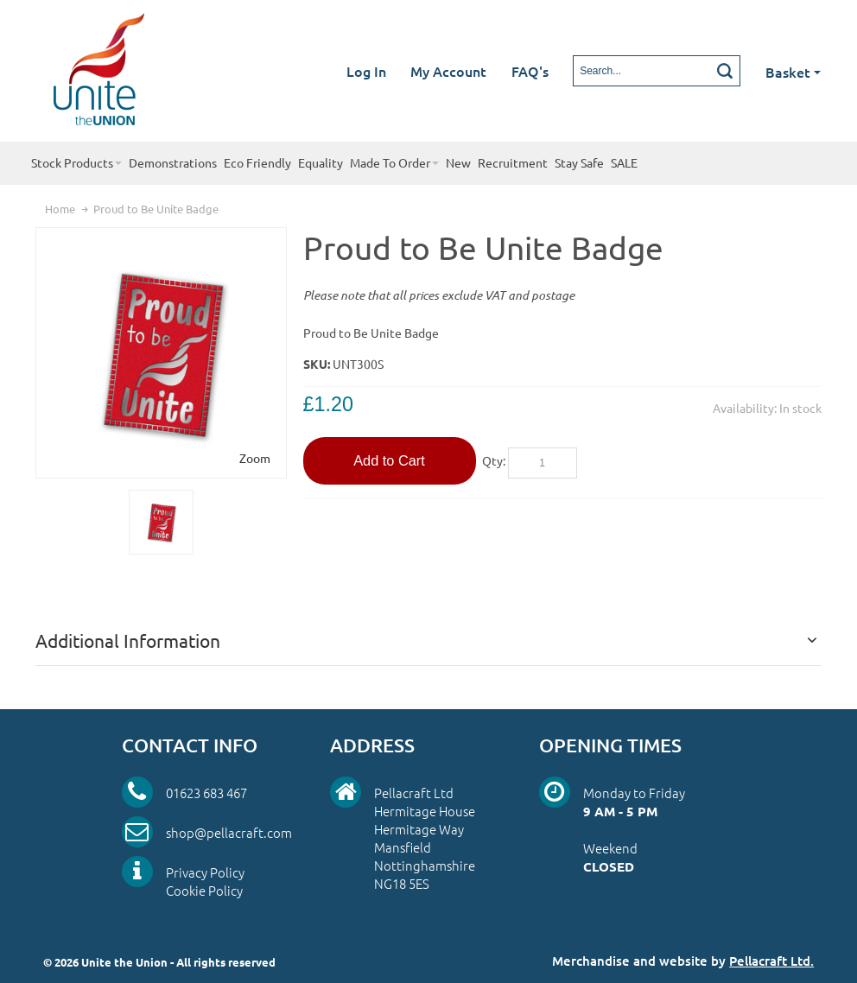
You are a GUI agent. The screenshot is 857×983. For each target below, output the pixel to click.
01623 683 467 (206, 792)
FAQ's (530, 70)
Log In (366, 70)
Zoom (254, 458)
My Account (448, 70)
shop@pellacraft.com (229, 832)
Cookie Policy (204, 890)
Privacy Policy (205, 872)
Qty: (493, 460)
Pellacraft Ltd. (771, 960)
